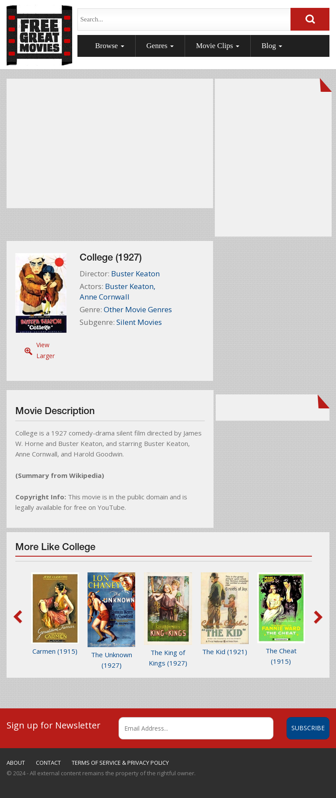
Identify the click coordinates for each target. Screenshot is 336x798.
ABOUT (16, 763)
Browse (109, 46)
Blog (272, 46)
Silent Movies (139, 322)
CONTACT (48, 763)
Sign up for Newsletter (54, 725)
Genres (160, 46)
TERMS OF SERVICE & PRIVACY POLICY (120, 763)
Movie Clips (217, 46)
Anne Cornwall (105, 297)
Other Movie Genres (138, 309)
